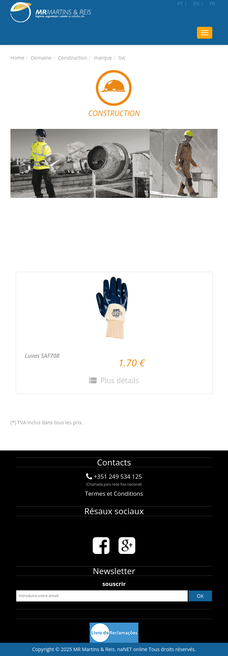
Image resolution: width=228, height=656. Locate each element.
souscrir (114, 584)
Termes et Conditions (114, 493)
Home (17, 57)
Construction (72, 57)
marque (103, 57)
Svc (122, 57)
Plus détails (118, 380)
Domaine (41, 57)
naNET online (132, 649)
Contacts (114, 462)
